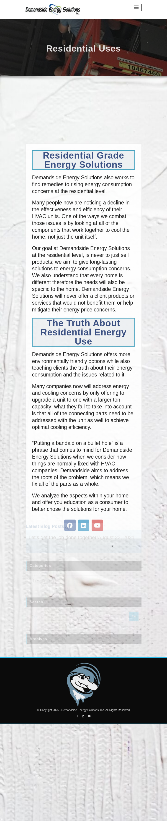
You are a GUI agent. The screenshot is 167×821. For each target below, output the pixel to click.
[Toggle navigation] (136, 7)
